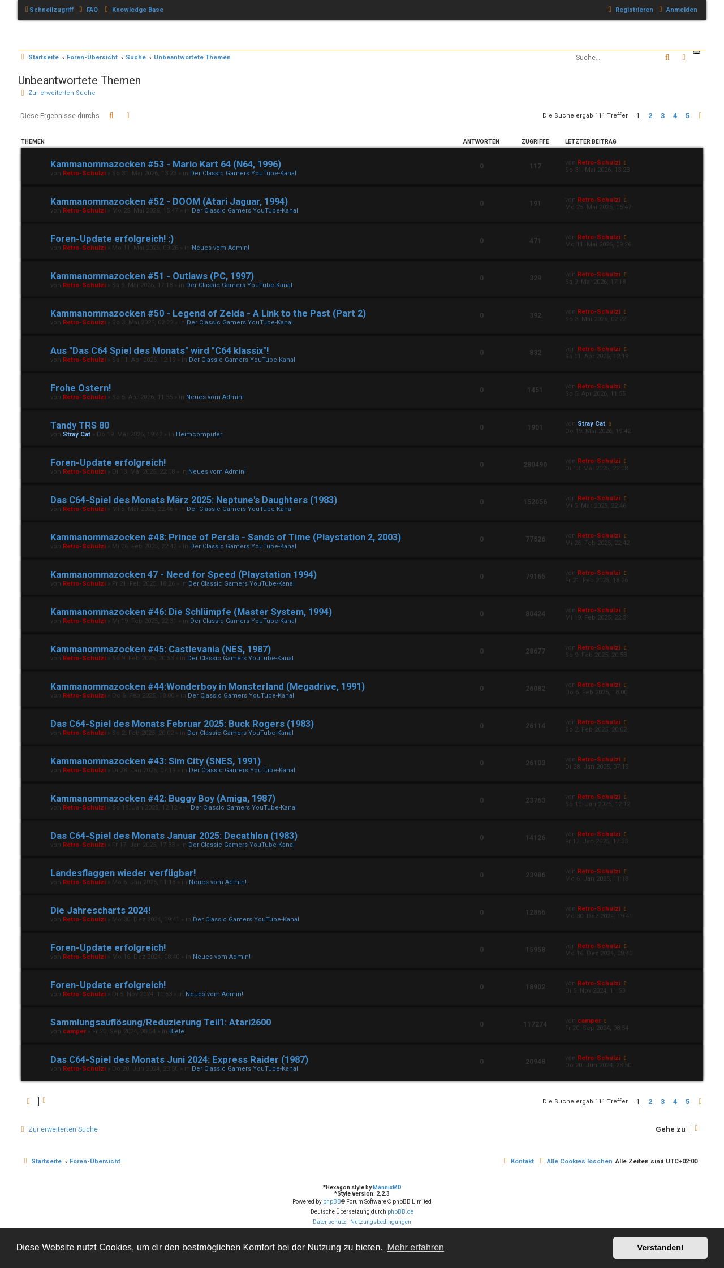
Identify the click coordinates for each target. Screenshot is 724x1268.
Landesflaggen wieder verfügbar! (123, 873)
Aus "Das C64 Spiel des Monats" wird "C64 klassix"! (159, 350)
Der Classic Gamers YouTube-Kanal (243, 173)
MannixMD (387, 1187)
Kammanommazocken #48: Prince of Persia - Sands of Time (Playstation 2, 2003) (225, 537)
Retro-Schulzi (84, 173)
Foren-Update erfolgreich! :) (112, 238)
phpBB (332, 1201)
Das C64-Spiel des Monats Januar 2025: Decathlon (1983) (174, 835)
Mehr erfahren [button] (415, 1247)
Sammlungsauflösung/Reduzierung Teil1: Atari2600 (160, 1022)
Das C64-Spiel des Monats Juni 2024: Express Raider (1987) (179, 1059)
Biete (176, 1031)
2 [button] (650, 115)
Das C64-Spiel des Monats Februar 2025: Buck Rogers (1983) (182, 724)
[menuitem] (87, 10)
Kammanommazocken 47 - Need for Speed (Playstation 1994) (183, 574)
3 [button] (663, 115)
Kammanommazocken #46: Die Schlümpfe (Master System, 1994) (191, 612)
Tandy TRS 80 (79, 425)
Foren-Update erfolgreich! (108, 462)
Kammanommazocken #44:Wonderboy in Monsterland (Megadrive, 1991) (207, 686)
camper (74, 1031)
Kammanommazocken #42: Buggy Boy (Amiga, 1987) (162, 798)
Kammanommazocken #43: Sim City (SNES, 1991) (155, 761)
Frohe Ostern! (80, 388)
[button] (700, 116)
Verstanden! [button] (660, 1247)
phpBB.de (400, 1212)
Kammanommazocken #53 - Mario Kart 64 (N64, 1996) (165, 164)
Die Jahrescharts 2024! (100, 910)
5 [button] (687, 115)
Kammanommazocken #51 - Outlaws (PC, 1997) (152, 276)
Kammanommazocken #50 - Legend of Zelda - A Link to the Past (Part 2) (208, 313)
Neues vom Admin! (220, 248)
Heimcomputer (199, 434)
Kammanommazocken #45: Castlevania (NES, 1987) (160, 649)
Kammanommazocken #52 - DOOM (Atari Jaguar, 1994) (169, 201)
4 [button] (675, 115)
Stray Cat (76, 434)
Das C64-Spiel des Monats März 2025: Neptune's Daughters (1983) (193, 500)
